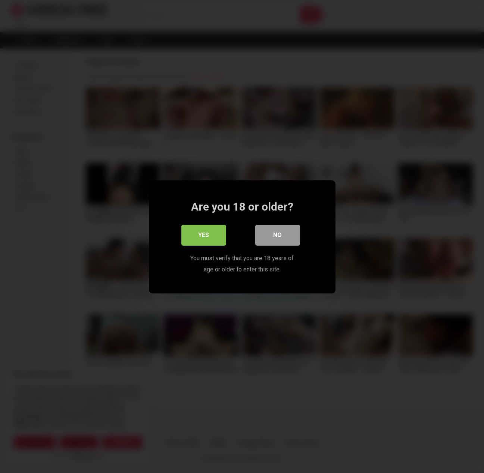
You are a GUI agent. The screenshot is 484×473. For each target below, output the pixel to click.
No (277, 234)
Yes (203, 234)
